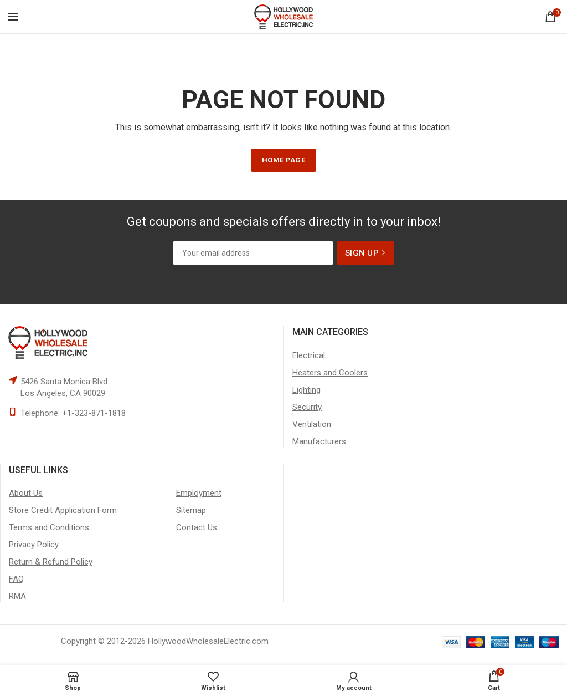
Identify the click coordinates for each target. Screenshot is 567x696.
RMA (17, 596)
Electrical (308, 355)
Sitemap (191, 510)
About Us (26, 493)
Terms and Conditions (49, 527)
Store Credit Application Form (63, 510)
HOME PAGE (283, 160)
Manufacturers (319, 441)
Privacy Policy (34, 545)
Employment (198, 493)
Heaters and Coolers (330, 373)
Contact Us (196, 527)
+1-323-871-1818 (94, 413)
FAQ (16, 579)
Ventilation (311, 424)
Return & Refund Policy (50, 562)
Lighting (306, 390)
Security (307, 407)
